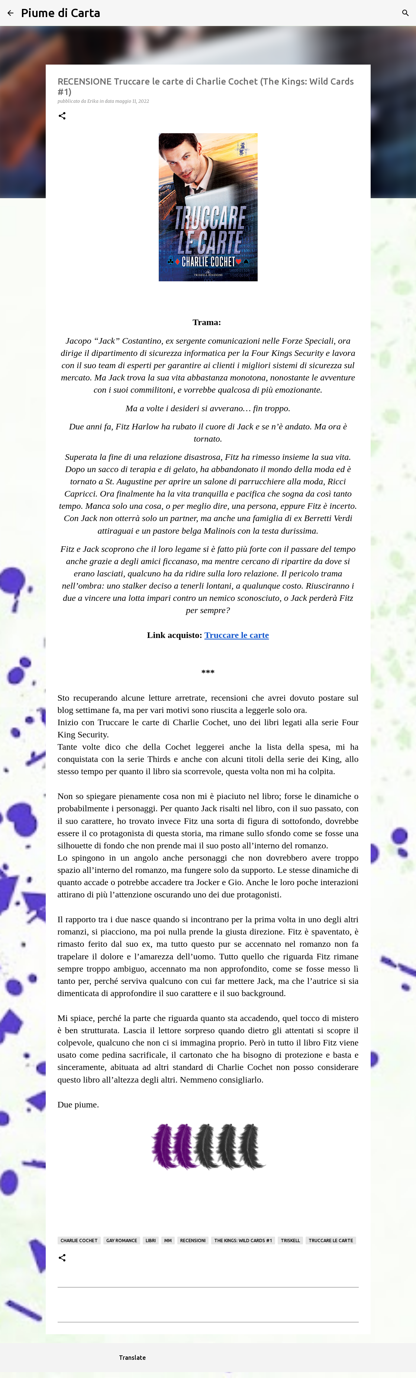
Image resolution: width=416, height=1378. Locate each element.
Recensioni (193, 1240)
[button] (62, 116)
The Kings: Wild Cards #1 (243, 1240)
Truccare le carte (331, 1240)
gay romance (121, 1240)
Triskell (290, 1240)
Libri (151, 1240)
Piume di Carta (60, 12)
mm (168, 1240)
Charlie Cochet (79, 1240)
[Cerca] (110, 13)
